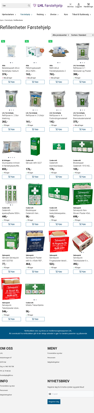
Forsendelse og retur (54, 353)
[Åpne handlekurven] (88, 5)
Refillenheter (18, 20)
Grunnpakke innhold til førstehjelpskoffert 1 (11, 164)
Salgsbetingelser (53, 362)
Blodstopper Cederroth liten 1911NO (32, 212)
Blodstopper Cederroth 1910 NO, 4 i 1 (82, 164)
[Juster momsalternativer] (70, 5)
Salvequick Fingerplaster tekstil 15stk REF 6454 (57, 259)
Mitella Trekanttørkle (34, 305)
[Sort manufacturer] (60, 35)
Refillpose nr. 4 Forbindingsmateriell (58, 117)
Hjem (2, 20)
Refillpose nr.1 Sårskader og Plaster (82, 69)
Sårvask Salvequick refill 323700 (10, 259)
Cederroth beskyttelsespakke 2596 (57, 212)
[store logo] (47, 6)
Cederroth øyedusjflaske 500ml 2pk (11, 212)
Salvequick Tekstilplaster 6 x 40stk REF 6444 (80, 259)
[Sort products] (82, 35)
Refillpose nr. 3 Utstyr (35, 115)
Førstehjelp (9, 20)
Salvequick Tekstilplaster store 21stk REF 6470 (10, 307)
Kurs (66, 14)
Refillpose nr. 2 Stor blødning (10, 117)
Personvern (51, 358)
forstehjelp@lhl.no (6, 375)
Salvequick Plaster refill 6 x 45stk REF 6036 (34, 259)
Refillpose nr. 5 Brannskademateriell (82, 117)
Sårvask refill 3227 (34, 163)
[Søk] (16, 5)
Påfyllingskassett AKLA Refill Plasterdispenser (33, 69)
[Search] (29, 5)
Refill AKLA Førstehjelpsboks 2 (57, 69)
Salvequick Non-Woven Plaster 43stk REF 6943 (82, 212)
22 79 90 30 (7, 371)
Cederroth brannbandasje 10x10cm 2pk (55, 164)
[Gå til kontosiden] (78, 5)
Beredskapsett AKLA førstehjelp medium (10, 69)
